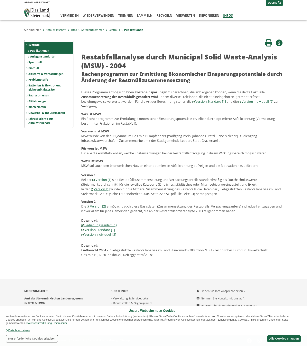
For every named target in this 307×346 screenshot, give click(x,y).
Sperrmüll (35, 62)
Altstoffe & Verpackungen (45, 74)
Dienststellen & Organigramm (132, 303)
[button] (18, 330)
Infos (228, 15)
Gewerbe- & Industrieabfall (46, 113)
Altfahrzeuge (37, 101)
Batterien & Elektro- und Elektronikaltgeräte (44, 88)
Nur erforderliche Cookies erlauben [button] (31, 338)
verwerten (185, 15)
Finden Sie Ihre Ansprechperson (221, 291)
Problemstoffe (38, 79)
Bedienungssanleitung (100, 225)
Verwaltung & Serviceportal (131, 298)
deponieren (209, 15)
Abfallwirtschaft (54, 30)
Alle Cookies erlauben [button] (284, 338)
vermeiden (69, 15)
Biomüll (33, 68)
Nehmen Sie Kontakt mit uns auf (221, 298)
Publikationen (132, 30)
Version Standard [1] (210, 101)
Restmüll (113, 30)
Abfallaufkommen (91, 30)
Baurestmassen (38, 95)
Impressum (60, 323)
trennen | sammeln (135, 15)
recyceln (164, 15)
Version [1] (103, 180)
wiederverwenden (98, 15)
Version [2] (98, 206)
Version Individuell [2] (257, 101)
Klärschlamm (37, 107)
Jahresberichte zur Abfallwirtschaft (40, 121)
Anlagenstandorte (42, 56)
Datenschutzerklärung (39, 323)
